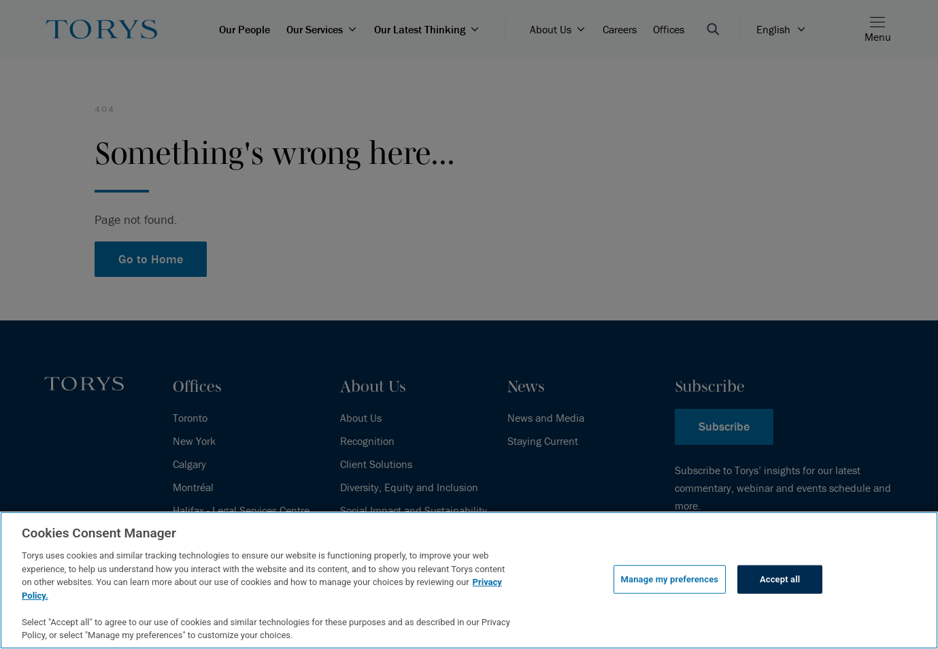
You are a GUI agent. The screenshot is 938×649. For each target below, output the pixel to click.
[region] (469, 580)
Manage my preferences (670, 579)
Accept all (780, 579)
